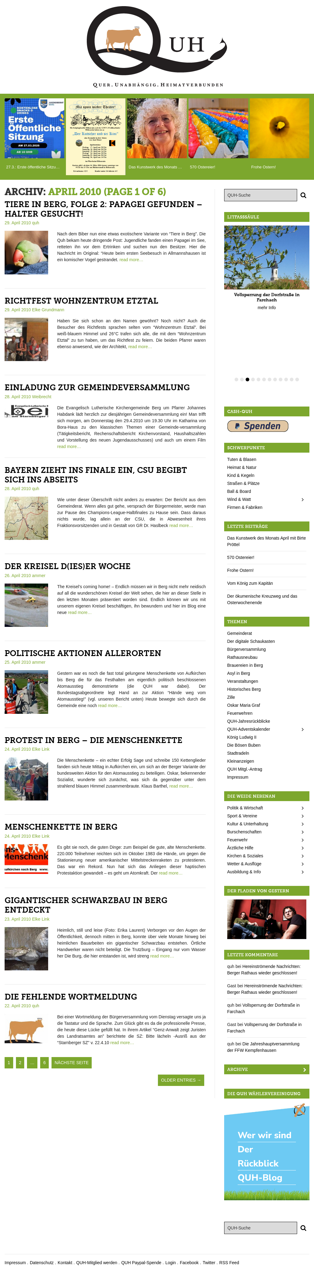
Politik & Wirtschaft (245, 807)
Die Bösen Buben (244, 745)
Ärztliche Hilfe (240, 847)
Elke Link (41, 749)
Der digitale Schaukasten (251, 641)
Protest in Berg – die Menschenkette (93, 740)
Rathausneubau (242, 657)
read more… (132, 259)
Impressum (237, 777)
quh (35, 222)
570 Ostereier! (241, 557)
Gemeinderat (239, 633)
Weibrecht (42, 396)
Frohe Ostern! (240, 570)
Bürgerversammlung (246, 649)
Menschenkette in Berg (61, 827)
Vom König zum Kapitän (250, 583)
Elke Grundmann (48, 309)
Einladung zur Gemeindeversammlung (97, 387)
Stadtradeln (238, 753)
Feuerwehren (240, 713)
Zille (231, 697)
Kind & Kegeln (241, 475)
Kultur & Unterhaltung (247, 823)
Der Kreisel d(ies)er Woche (68, 566)
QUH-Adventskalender (248, 729)
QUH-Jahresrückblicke (248, 721)
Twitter (209, 1262)
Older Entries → (181, 1080)
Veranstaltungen (242, 681)
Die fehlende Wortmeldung (71, 997)
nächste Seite (72, 1062)
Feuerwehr (237, 839)
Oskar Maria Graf (243, 705)
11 (291, 379)
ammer (39, 575)
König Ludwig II (242, 737)
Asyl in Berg (238, 673)
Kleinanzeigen (240, 761)
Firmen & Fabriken (244, 507)
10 (286, 379)
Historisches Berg (244, 689)
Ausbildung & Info (244, 871)
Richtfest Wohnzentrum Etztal (81, 301)
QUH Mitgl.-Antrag (244, 769)
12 (297, 379)
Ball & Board (239, 491)
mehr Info (267, 307)
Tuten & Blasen (241, 459)
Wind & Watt (239, 499)
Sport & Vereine (242, 815)
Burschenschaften (244, 831)
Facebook (189, 1262)
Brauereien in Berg (245, 665)
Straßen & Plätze (243, 483)
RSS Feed (229, 1262)
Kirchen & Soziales (245, 855)
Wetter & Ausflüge (244, 863)
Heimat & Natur (242, 467)
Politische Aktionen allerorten (83, 653)
